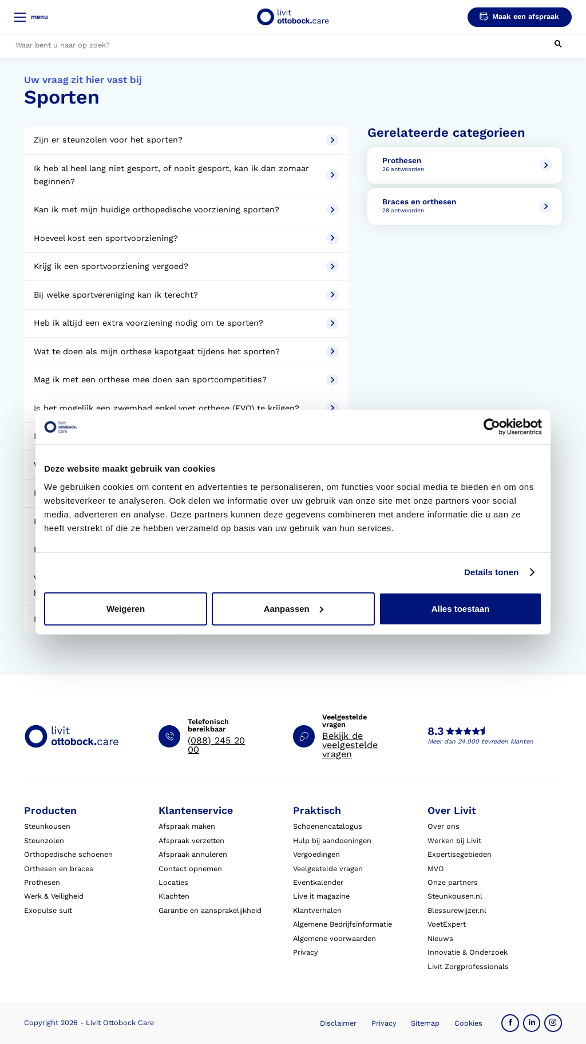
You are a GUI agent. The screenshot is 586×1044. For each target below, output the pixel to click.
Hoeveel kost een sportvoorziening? (186, 238)
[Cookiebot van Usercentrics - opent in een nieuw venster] (492, 427)
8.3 (435, 731)
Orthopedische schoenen (68, 854)
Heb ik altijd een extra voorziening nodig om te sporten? (186, 323)
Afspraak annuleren (193, 854)
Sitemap (425, 1023)
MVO (435, 868)
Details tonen (491, 572)
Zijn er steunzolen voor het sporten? (186, 140)
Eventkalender (318, 882)
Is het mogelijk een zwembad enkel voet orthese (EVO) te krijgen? (186, 408)
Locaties (173, 882)
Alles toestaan (460, 608)
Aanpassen (293, 608)
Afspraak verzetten (191, 840)
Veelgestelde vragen (328, 868)
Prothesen (42, 882)
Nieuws (440, 938)
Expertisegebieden (459, 854)
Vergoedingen (316, 854)
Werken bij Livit (454, 840)
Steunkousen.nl (454, 896)
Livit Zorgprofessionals (468, 966)
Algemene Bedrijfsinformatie (342, 924)
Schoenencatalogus (327, 826)
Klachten (174, 896)
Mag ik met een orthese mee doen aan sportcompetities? (186, 380)
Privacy (305, 952)
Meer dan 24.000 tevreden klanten (480, 741)
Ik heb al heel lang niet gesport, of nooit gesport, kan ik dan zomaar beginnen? (186, 175)
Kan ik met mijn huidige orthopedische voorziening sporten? (186, 210)
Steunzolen (44, 840)
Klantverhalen (317, 910)
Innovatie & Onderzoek (467, 952)
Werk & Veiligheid (54, 896)
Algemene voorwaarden (334, 938)
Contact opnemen (190, 868)
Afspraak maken (187, 826)
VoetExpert (446, 924)
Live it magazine (321, 896)
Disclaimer (338, 1023)
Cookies (468, 1023)
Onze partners (452, 882)
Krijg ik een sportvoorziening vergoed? (186, 266)
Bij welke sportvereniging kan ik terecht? (186, 295)
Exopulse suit (48, 910)
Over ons (443, 826)
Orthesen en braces (58, 868)
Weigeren (125, 608)
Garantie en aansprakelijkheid (210, 910)
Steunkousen (47, 826)
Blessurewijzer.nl (456, 910)
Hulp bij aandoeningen (332, 840)
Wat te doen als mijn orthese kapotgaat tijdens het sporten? (186, 352)
